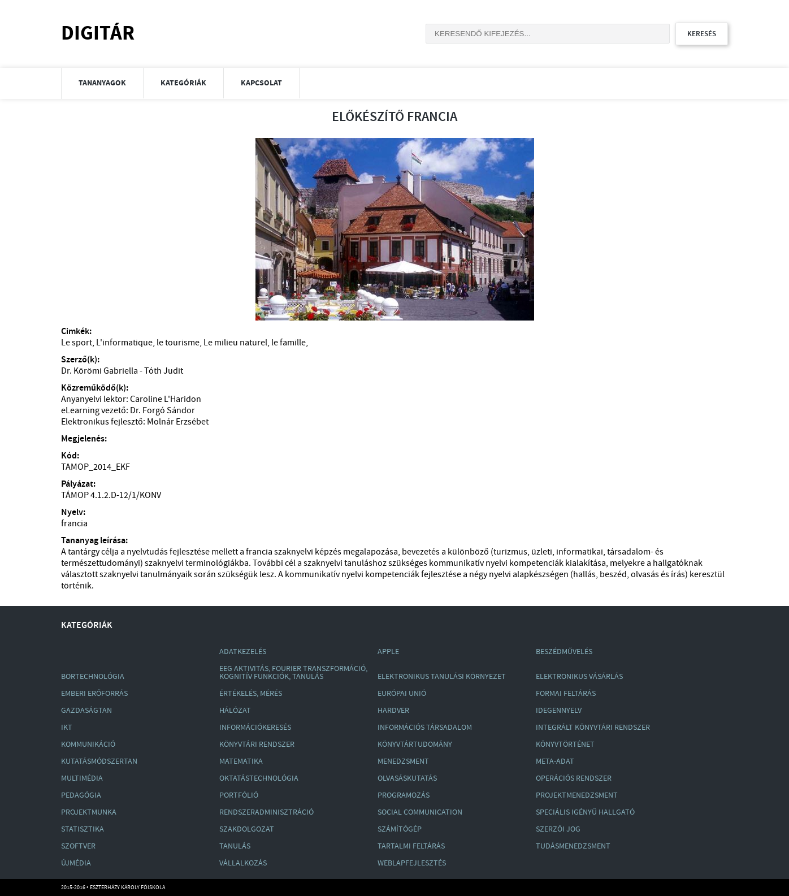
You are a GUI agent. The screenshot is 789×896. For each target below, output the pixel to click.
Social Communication (420, 812)
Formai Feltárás (566, 694)
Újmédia (76, 863)
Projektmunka (88, 812)
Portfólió (238, 795)
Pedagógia (81, 795)
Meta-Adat (555, 761)
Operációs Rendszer (574, 778)
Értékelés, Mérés (250, 694)
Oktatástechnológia (258, 778)
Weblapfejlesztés (412, 863)
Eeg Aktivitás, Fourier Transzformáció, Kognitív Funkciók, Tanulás (293, 673)
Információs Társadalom (425, 727)
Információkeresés (255, 727)
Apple (388, 652)
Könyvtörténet (565, 744)
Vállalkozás (243, 863)
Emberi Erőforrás (94, 694)
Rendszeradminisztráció (266, 812)
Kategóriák (183, 83)
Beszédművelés (564, 652)
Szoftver (78, 846)
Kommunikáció (88, 744)
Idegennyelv (559, 710)
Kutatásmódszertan (99, 761)
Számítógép (400, 829)
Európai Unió (402, 694)
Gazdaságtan (86, 710)
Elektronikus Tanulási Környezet (442, 677)
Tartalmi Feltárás (411, 846)
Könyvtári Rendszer (256, 744)
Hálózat (235, 710)
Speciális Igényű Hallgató (585, 812)
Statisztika (82, 829)
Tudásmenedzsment (573, 846)
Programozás (404, 795)
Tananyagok (102, 83)
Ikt (66, 727)
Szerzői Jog (558, 829)
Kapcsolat (261, 83)
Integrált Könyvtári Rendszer (593, 727)
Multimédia (82, 778)
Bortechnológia (92, 677)
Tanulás (234, 846)
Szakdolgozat (246, 829)
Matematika (241, 761)
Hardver (393, 710)
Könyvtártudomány (415, 744)
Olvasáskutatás (407, 778)
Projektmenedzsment (577, 795)
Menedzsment (403, 761)
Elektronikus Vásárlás (579, 677)
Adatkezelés (242, 652)
